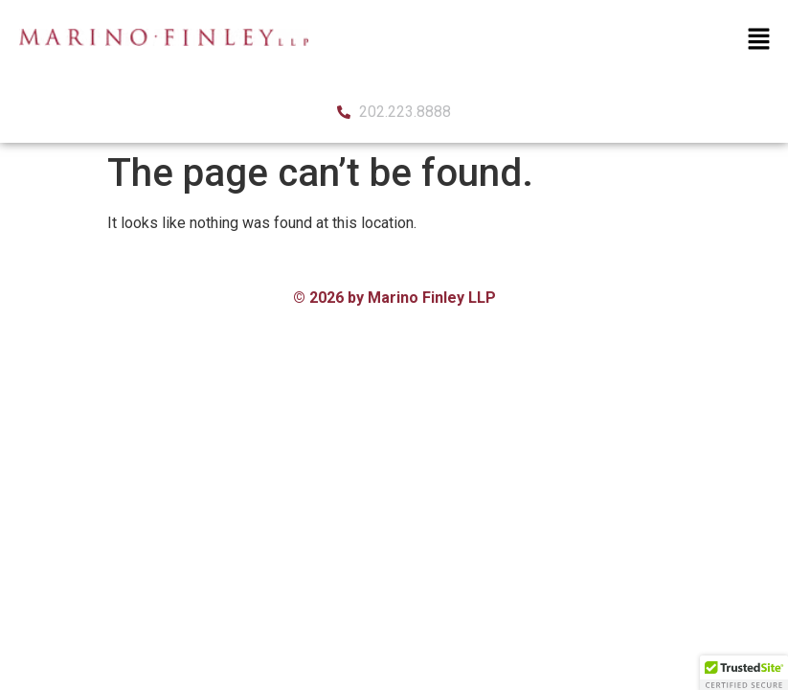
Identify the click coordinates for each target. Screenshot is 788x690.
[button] (759, 40)
